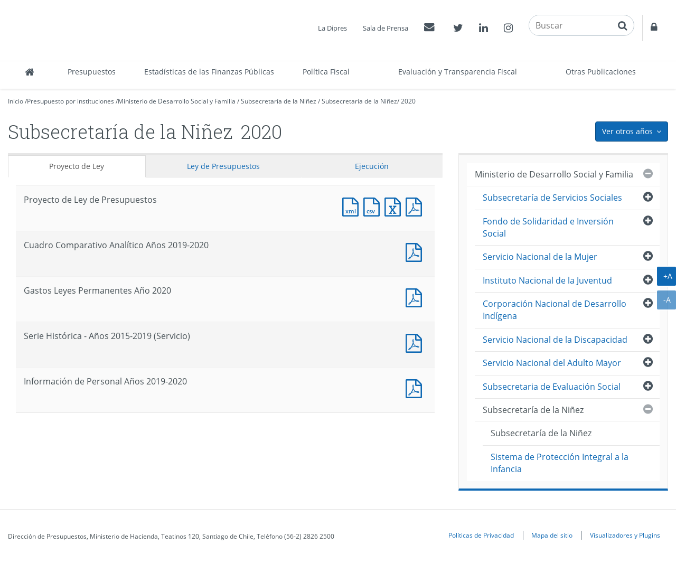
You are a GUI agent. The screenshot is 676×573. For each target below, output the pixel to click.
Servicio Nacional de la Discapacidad (555, 339)
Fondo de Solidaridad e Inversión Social (548, 227)
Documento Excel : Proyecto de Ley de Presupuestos (395, 206)
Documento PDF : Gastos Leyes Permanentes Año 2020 (416, 296)
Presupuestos (92, 72)
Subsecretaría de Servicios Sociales (552, 197)
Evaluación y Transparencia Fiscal (457, 72)
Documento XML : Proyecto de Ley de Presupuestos (352, 206)
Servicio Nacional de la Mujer (540, 256)
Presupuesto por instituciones (70, 101)
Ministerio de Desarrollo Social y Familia (177, 101)
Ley (223, 166)
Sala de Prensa (385, 28)
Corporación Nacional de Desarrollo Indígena (554, 310)
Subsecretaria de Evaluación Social (552, 386)
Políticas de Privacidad (481, 535)
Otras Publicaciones (601, 72)
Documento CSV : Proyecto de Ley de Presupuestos (373, 206)
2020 (408, 101)
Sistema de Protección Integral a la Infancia (559, 463)
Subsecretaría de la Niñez (278, 101)
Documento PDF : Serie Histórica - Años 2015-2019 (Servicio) (416, 342)
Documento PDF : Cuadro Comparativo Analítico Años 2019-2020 (416, 251)
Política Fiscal (326, 72)
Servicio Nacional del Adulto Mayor (552, 363)
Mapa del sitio (551, 535)
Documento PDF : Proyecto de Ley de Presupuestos (416, 206)
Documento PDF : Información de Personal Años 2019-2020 (416, 387)
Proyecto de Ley (76, 166)
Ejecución (372, 166)
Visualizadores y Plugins (625, 535)
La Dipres (332, 28)
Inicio (15, 101)
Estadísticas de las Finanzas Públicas (209, 72)
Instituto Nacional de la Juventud (547, 280)
